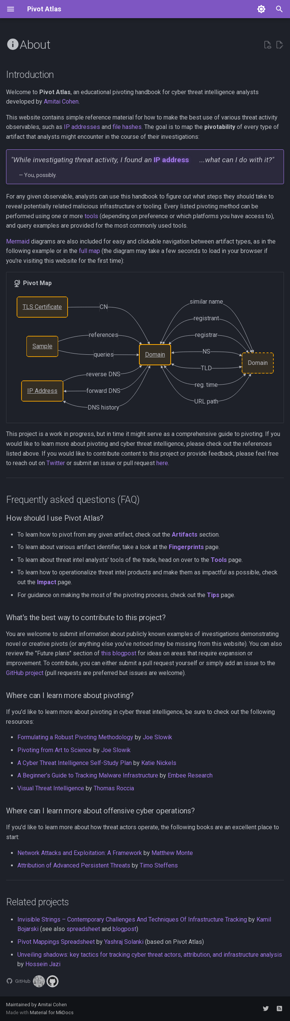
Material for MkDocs (52, 1012)
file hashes (127, 126)
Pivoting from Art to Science (54, 750)
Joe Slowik (157, 737)
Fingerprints (186, 547)
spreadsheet (83, 929)
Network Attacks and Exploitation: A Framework (79, 853)
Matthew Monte (172, 853)
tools (91, 216)
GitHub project (24, 673)
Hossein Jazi (42, 964)
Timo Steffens (159, 865)
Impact (46, 582)
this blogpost (118, 653)
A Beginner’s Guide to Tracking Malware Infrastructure (87, 775)
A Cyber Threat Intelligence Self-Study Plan (74, 763)
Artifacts (184, 534)
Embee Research (190, 775)
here (162, 463)
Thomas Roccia (114, 788)
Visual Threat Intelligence (50, 788)
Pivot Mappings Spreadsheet (56, 941)
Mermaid (17, 241)
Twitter (55, 463)
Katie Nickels (158, 763)
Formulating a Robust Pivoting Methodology (75, 737)
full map (89, 250)
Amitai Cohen (61, 101)
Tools (219, 559)
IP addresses (82, 126)
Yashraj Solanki (123, 941)
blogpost (124, 929)
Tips (213, 595)
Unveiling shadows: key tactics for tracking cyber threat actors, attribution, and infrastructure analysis (149, 954)
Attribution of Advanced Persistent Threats (73, 865)
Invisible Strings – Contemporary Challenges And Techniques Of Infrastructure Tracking (132, 919)
